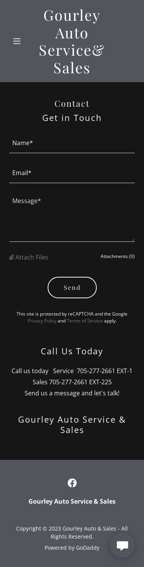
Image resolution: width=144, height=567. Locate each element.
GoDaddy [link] (87, 547)
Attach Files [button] (31, 257)
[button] (18, 41)
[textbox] (72, 142)
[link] (72, 71)
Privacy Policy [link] (42, 320)
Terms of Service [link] (85, 320)
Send (72, 287)
